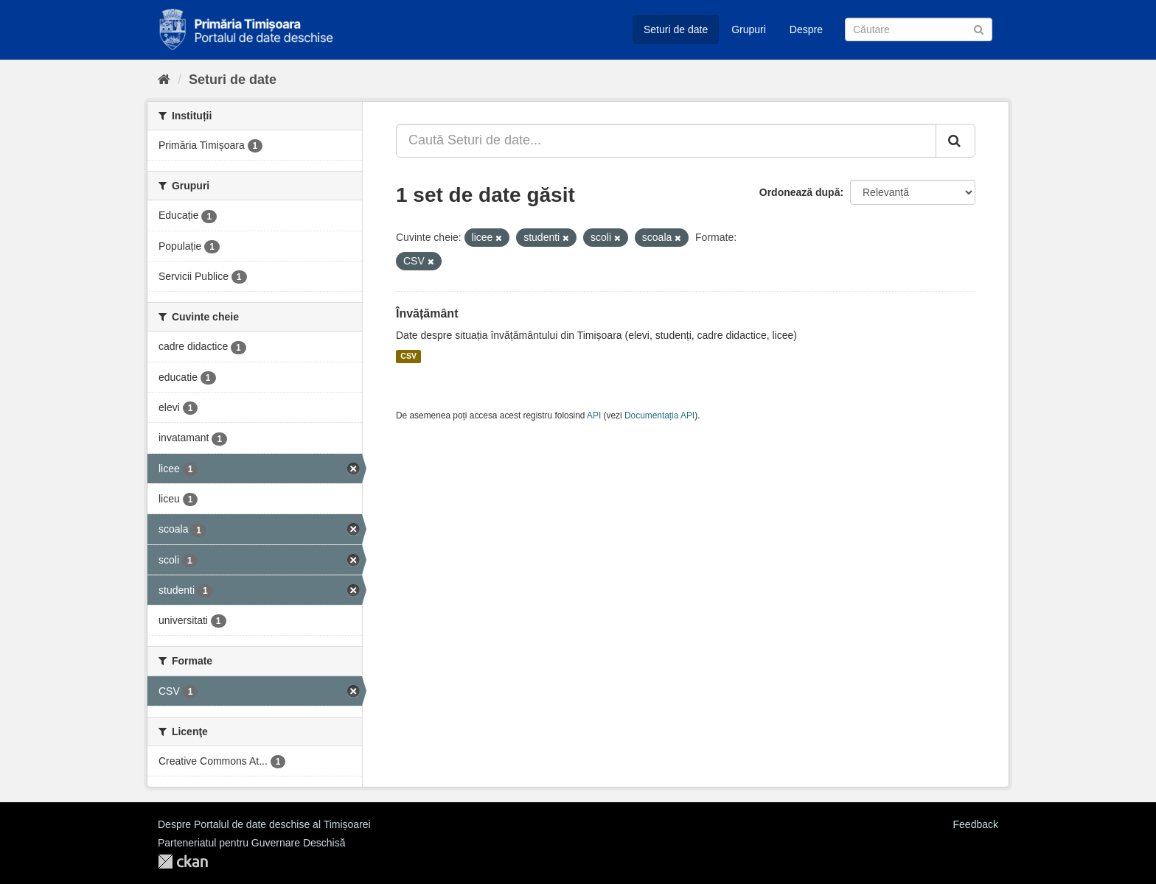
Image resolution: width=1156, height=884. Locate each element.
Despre (806, 29)
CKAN (183, 861)
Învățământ (427, 313)
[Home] (164, 79)
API (594, 415)
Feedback (975, 824)
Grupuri (748, 29)
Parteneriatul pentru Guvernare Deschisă (251, 843)
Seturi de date (676, 29)
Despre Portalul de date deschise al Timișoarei (264, 824)
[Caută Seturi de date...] (666, 141)
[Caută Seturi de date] (918, 29)
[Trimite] (978, 28)
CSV (408, 356)
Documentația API (659, 415)
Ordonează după (799, 192)
